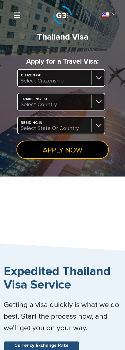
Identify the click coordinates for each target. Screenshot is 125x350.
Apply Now (62, 150)
